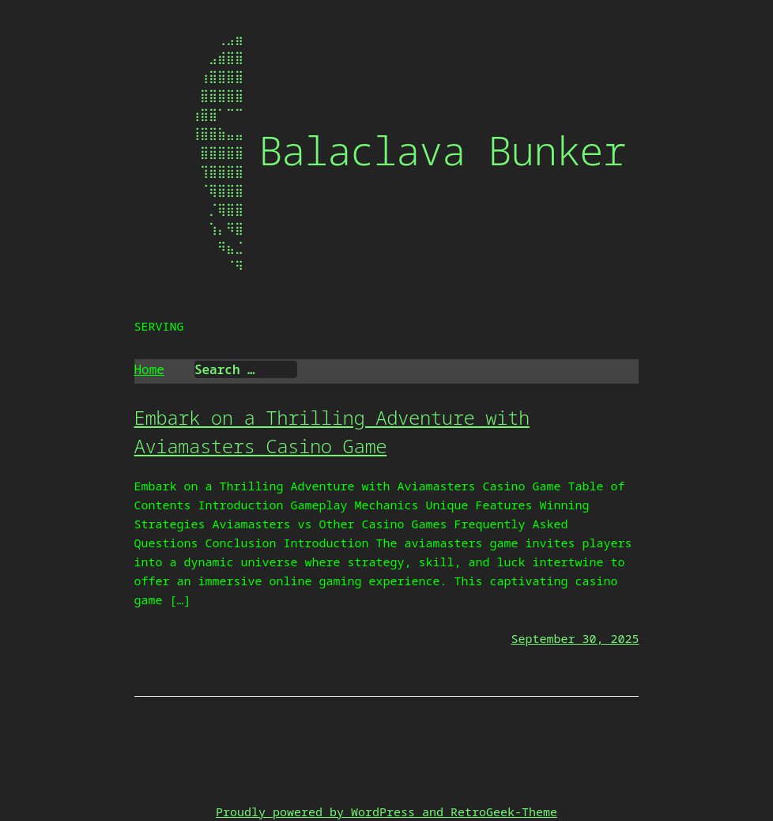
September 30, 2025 (575, 638)
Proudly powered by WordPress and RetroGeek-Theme (386, 811)
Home (149, 369)
